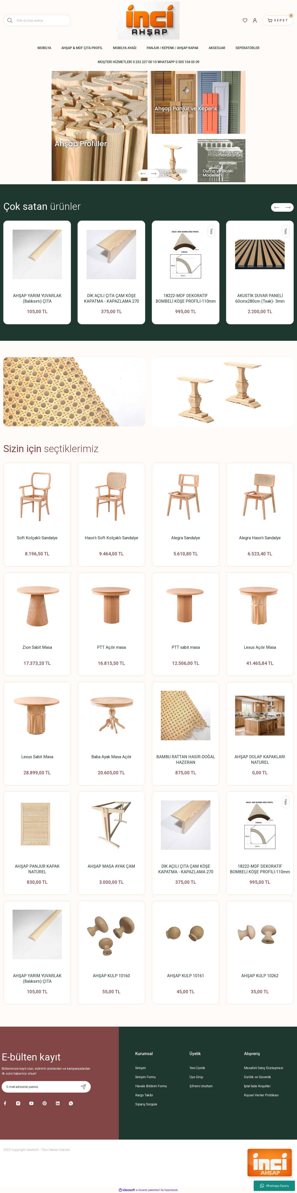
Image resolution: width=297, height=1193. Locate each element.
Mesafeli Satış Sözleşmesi (263, 1068)
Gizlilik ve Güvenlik (257, 1077)
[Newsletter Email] (46, 1087)
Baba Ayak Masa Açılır (111, 756)
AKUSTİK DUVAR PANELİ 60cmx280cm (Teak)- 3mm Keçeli (260, 298)
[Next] (153, 173)
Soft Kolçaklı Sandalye (37, 537)
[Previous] (143, 173)
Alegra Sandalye (185, 537)
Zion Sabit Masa (37, 647)
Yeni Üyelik (197, 1068)
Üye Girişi (196, 1077)
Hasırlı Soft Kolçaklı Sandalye (111, 537)
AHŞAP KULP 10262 (259, 975)
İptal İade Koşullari (257, 1086)
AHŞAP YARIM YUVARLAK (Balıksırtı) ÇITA (37, 298)
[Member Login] (254, 20)
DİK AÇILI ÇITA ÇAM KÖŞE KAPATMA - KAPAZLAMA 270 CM (111, 298)
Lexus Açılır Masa (260, 647)
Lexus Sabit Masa (37, 756)
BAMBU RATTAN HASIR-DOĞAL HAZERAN (185, 759)
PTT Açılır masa (111, 647)
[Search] (37, 20)
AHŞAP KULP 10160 (111, 975)
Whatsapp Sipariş (274, 1186)
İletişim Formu (145, 1077)
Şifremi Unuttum (201, 1086)
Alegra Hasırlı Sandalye (260, 537)
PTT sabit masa (186, 647)
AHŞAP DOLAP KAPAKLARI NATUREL (260, 759)
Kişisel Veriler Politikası (261, 1095)
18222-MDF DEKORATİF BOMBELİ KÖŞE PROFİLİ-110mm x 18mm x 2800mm (186, 298)
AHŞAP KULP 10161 (185, 975)
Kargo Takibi (144, 1095)
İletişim (140, 1068)
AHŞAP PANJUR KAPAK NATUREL (37, 869)
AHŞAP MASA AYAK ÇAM (111, 866)
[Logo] (148, 20)
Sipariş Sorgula (146, 1104)
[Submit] (83, 1087)
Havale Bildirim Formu (151, 1086)
